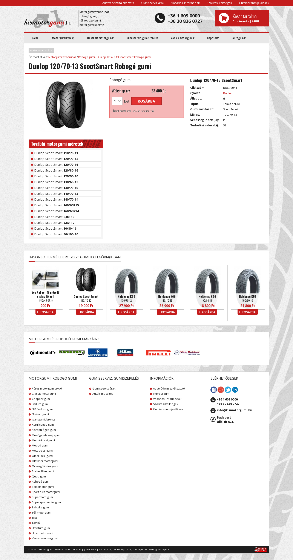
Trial (34, 518)
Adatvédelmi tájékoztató (118, 3)
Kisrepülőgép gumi (44, 430)
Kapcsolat (213, 38)
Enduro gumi (40, 404)
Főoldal (35, 38)
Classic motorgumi (44, 394)
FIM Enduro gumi (42, 409)
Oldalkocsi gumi (42, 456)
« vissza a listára (41, 50)
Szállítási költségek (219, 3)
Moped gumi (40, 445)
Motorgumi (105, 549)
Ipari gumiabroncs (43, 419)
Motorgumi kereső (63, 38)
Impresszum (161, 394)
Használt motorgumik (100, 38)
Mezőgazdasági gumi (46, 435)
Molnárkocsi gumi (43, 440)
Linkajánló (164, 549)
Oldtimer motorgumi (45, 461)
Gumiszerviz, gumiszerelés (142, 38)
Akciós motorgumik (182, 38)
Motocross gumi (42, 451)
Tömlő (36, 523)
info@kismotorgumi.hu (234, 410)
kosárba (146, 101)
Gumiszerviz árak (152, 3)
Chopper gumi (41, 399)
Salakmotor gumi (43, 487)
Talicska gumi (40, 507)
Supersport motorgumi (46, 502)
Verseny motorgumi (45, 538)
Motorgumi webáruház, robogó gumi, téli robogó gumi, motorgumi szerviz (95, 18)
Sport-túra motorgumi (46, 492)
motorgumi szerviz (143, 549)
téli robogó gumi (122, 549)
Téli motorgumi (41, 512)
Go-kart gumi (40, 414)
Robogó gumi (86, 57)
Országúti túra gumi (45, 466)
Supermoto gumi (43, 497)
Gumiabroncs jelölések (254, 3)
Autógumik (238, 38)
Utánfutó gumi (41, 528)
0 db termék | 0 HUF (249, 18)
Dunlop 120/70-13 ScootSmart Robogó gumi (124, 57)
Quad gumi (39, 476)
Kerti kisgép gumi (43, 425)
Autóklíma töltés (102, 394)
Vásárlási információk (185, 3)
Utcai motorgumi (42, 533)
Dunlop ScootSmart (56, 153)
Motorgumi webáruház (62, 57)
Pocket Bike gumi (43, 471)
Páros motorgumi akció (47, 388)
